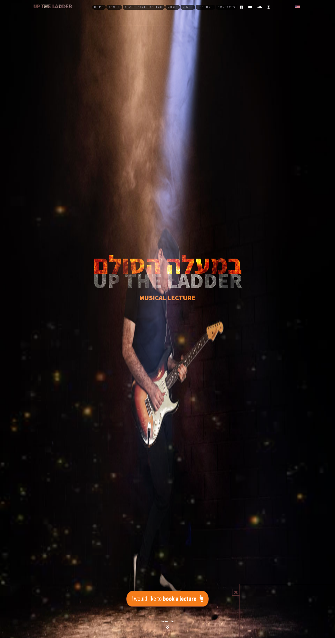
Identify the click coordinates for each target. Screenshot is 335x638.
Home (99, 7)
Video (188, 7)
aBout (114, 7)
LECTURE (205, 7)
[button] (297, 6)
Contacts (226, 7)
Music (173, 7)
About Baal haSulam (144, 7)
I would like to (167, 598)
